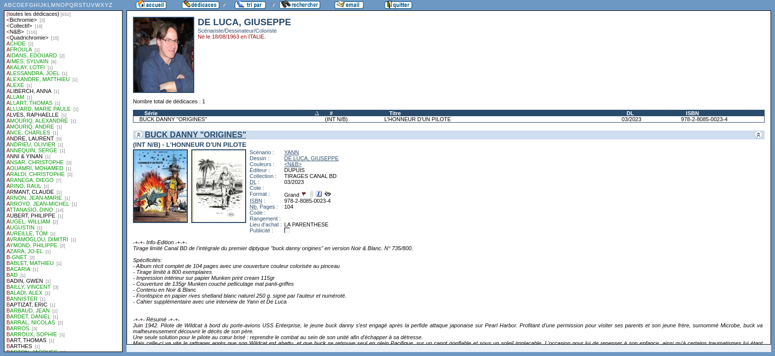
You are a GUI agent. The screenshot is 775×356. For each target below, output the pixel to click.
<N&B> (292, 164)
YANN (291, 152)
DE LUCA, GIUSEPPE (311, 158)
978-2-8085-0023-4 (704, 119)
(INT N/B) (336, 119)
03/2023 (632, 119)
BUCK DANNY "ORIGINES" (173, 119)
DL (630, 113)
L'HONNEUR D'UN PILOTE (417, 119)
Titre (395, 113)
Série (151, 113)
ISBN (692, 113)
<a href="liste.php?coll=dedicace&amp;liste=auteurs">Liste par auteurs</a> (63, 176)
